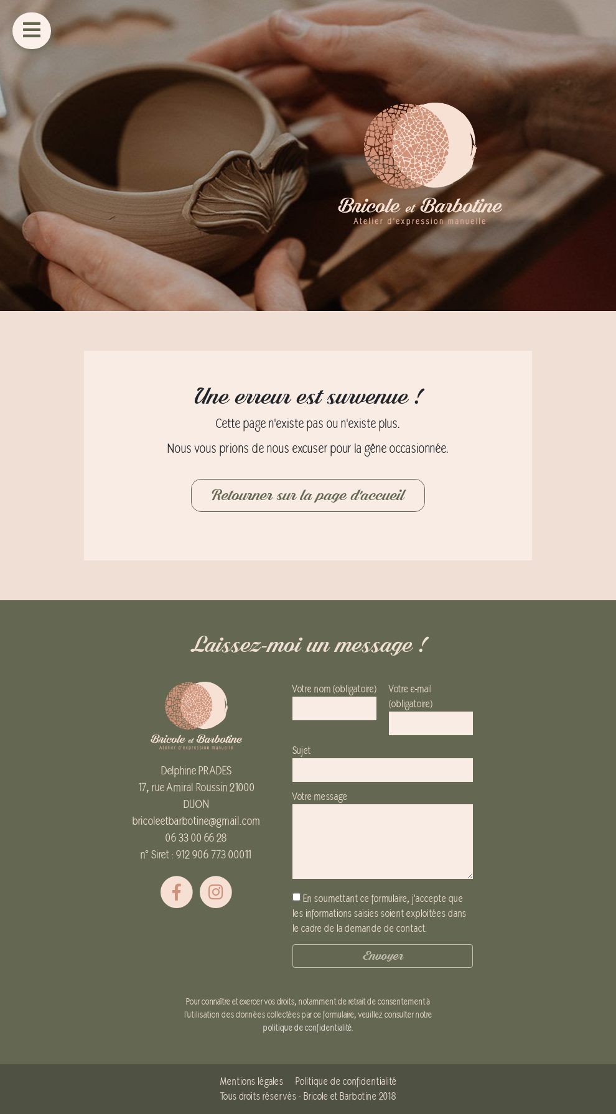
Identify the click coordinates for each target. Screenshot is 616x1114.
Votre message (382, 836)
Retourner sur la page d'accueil (308, 495)
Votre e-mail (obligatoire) (431, 706)
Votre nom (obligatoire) (334, 698)
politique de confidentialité (307, 1028)
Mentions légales (251, 1081)
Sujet (382, 760)
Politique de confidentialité (346, 1081)
